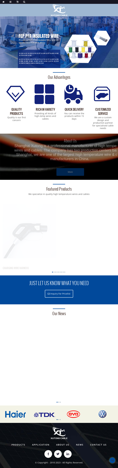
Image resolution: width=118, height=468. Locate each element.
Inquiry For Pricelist (60, 293)
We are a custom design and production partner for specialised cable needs (103, 123)
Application (40, 444)
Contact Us (98, 444)
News (79, 444)
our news (59, 313)
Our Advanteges (59, 77)
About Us (62, 444)
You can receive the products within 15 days (74, 116)
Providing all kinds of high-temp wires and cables (45, 116)
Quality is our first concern (16, 119)
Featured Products (59, 189)
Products (18, 444)
